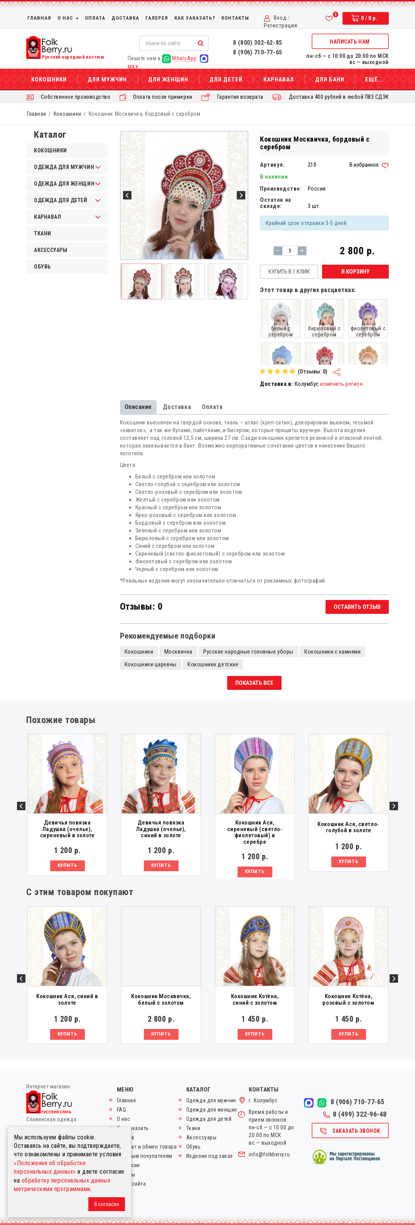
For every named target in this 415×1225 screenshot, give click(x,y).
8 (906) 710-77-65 (257, 52)
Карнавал (278, 79)
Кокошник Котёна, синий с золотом (255, 999)
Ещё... (374, 79)
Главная (39, 18)
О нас (68, 18)
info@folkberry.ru (269, 1154)
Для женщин (168, 79)
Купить (67, 865)
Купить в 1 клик (289, 271)
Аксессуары (50, 250)
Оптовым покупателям (144, 1156)
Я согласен (106, 1204)
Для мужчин (107, 79)
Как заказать (133, 1128)
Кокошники (49, 79)
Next (393, 806)
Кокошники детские (212, 664)
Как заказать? (194, 18)
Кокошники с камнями (332, 651)
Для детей (226, 79)
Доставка (125, 18)
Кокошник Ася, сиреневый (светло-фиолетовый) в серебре (255, 832)
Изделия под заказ (209, 1156)
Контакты (235, 18)
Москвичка (178, 651)
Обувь (42, 267)
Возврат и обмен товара (147, 1147)
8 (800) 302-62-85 (257, 42)
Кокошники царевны (151, 664)
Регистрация (280, 25)
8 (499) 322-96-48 (355, 1114)
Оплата (95, 18)
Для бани (329, 79)
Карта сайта (131, 1184)
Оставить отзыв (357, 606)
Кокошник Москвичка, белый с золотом (161, 999)
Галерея (156, 18)
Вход (280, 18)
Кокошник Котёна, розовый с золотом (348, 999)
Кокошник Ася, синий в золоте (67, 999)
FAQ (121, 1110)
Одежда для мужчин (211, 1100)
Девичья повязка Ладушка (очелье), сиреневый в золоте (67, 829)
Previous (21, 806)
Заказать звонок (349, 1131)
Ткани (42, 233)
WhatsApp (179, 58)
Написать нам (349, 42)
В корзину (355, 271)
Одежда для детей (209, 1119)
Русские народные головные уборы (248, 651)
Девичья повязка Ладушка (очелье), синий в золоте (161, 829)
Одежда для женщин (211, 1110)
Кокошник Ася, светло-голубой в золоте (348, 827)
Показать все (254, 682)
